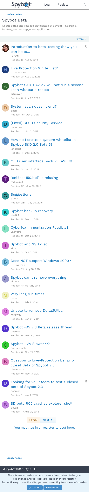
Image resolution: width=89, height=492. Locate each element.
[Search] (84, 4)
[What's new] (76, 4)
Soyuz (14, 407)
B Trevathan (18, 265)
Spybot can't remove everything (38, 277)
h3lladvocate (18, 72)
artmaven (16, 94)
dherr (14, 110)
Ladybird (16, 231)
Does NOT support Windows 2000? (41, 261)
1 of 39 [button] (33, 419)
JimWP (15, 281)
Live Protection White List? (34, 68)
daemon (15, 331)
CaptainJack (18, 348)
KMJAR (15, 215)
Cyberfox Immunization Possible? (39, 227)
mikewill (16, 314)
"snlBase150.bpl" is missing (34, 178)
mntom (15, 298)
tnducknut (17, 182)
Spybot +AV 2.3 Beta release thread (41, 327)
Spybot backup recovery (32, 211)
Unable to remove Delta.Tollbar (37, 310)
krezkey (15, 165)
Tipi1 (13, 248)
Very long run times (27, 294)
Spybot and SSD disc (29, 244)
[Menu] (6, 5)
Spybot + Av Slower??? (30, 344)
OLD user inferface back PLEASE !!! (41, 161)
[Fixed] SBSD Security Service (36, 123)
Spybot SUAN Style (17, 469)
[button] (35, 469)
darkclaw (16, 127)
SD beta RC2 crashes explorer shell (41, 403)
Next (48, 419)
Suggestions (21, 194)
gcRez (14, 198)
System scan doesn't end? (34, 106)
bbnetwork (17, 369)
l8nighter (16, 148)
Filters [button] (79, 38)
